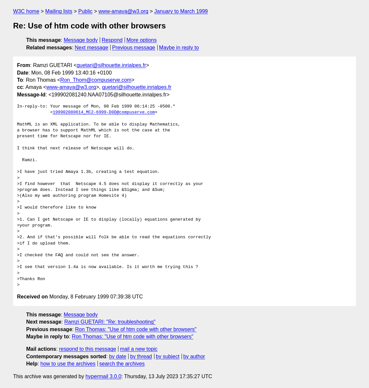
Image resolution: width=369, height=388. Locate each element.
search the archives (122, 363)
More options (142, 40)
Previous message (133, 47)
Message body (81, 40)
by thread (141, 356)
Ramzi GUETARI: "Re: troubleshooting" (110, 322)
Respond (112, 40)
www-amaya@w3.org (123, 11)
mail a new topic (139, 349)
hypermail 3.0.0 (103, 376)
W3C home (26, 11)
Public (85, 11)
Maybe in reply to (179, 47)
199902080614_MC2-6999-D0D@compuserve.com (104, 112)
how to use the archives (68, 363)
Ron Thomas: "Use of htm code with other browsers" (135, 329)
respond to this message (87, 349)
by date (117, 356)
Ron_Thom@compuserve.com (95, 80)
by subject (167, 356)
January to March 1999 (181, 11)
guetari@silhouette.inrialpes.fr (111, 65)
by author (194, 356)
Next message (91, 47)
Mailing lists (58, 11)
